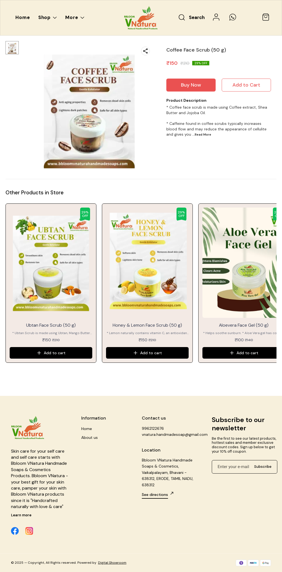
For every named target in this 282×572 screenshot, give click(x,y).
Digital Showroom (112, 562)
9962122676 (153, 428)
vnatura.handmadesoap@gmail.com (171, 434)
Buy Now (191, 85)
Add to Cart (246, 85)
